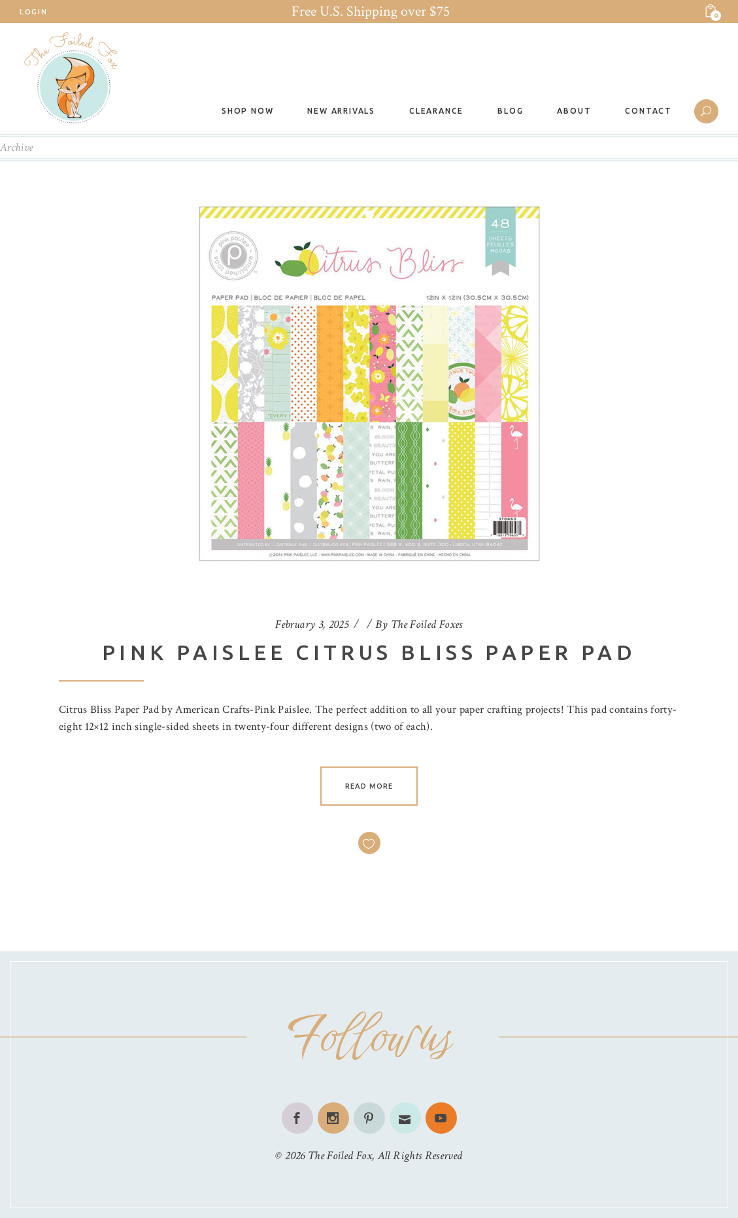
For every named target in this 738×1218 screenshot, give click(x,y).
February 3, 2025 (311, 624)
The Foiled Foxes (427, 624)
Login (33, 12)
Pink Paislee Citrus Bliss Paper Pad (369, 652)
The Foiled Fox (340, 1155)
